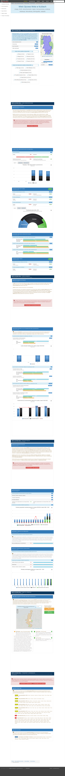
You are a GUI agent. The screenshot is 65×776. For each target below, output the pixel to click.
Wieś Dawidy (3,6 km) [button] (25, 82)
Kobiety (19, 208)
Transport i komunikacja (5, 15)
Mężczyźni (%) (26, 162)
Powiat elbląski (26, 3)
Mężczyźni (23, 208)
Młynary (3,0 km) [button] (20, 54)
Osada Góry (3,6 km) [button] (32, 79)
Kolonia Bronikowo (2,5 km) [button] (25, 70)
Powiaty (38, 1)
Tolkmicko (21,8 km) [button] (30, 56)
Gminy (43, 1)
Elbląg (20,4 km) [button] (20, 56)
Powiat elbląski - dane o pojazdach (39, 682)
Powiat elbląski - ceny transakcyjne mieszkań (32, 305)
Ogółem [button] (15, 162)
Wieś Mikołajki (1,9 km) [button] (30, 67)
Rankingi (25, 1)
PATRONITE (28, 767)
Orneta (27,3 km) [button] (20, 61)
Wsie (51, 1)
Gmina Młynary (32, 3)
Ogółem (15, 208)
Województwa (32, 1)
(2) (49, 612)
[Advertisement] (60, 21)
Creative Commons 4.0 (12, 767)
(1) (50, 609)
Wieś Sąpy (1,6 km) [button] (19, 67)
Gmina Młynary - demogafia (32, 125)
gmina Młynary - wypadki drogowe (26, 682)
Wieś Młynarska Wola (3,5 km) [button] (20, 79)
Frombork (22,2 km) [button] (20, 58)
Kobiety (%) (20, 162)
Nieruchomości (4, 8)
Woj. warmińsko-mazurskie (19, 3)
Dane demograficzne (5, 6)
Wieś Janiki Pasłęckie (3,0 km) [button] (25, 72)
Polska (13, 3)
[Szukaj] (58, 1)
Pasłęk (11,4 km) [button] (29, 54)
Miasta (47, 1)
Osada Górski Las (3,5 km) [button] (25, 77)
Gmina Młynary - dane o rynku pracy (32, 467)
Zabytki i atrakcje (4, 13)
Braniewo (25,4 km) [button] (30, 58)
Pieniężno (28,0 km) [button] (30, 61)
